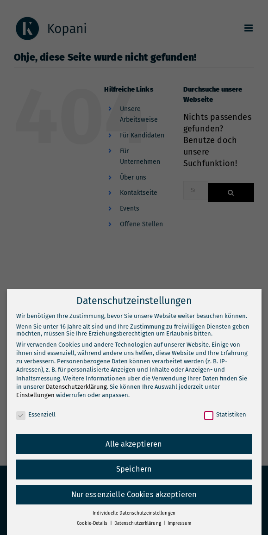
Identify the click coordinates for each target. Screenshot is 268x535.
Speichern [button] (134, 469)
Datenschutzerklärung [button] (138, 523)
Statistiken (225, 414)
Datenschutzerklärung (76, 386)
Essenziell (36, 414)
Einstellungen (35, 395)
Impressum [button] (179, 523)
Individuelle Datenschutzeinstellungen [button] (134, 513)
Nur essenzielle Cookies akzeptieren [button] (134, 494)
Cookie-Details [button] (93, 523)
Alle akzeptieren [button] (134, 444)
